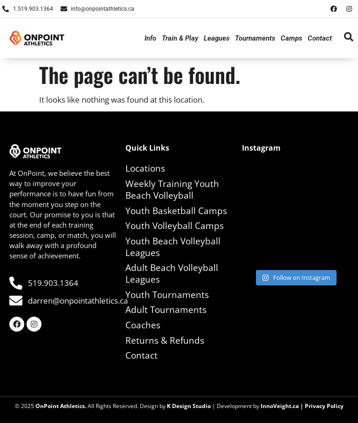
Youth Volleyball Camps (174, 226)
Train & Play (180, 38)
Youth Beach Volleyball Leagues (172, 247)
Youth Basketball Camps (176, 211)
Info (150, 38)
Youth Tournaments (167, 295)
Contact (320, 38)
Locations (145, 168)
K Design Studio (189, 406)
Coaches (142, 325)
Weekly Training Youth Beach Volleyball (172, 189)
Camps (291, 38)
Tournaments (255, 38)
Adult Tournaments (166, 310)
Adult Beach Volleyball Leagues (171, 273)
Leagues (216, 38)
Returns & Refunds (164, 340)
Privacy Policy (324, 406)
